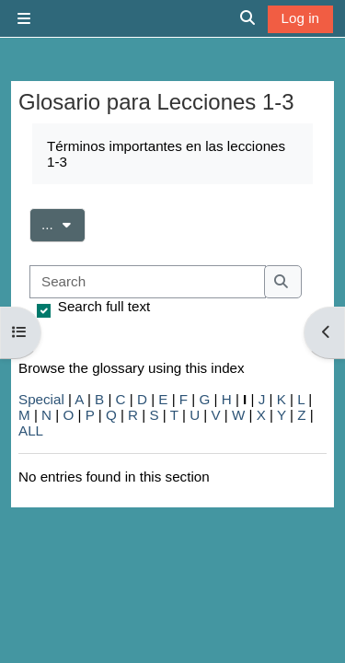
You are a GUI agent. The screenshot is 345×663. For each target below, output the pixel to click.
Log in (300, 18)
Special (41, 399)
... (63, 223)
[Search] (147, 282)
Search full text (104, 306)
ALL (30, 430)
